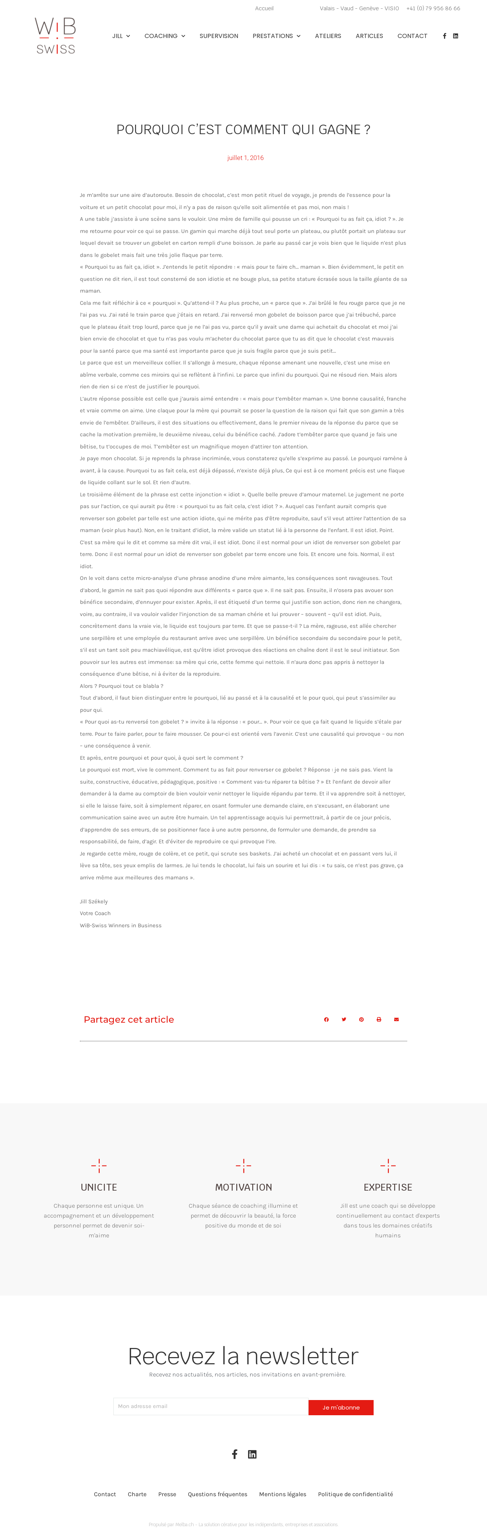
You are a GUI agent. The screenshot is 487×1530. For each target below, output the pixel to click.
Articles (369, 36)
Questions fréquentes (217, 1490)
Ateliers (328, 36)
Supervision (219, 36)
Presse (167, 1490)
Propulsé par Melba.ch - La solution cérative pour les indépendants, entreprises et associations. (243, 1521)
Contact (413, 36)
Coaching (165, 36)
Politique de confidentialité (355, 1490)
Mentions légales (282, 1490)
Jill (121, 36)
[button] (326, 1019)
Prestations (277, 36)
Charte (137, 1490)
